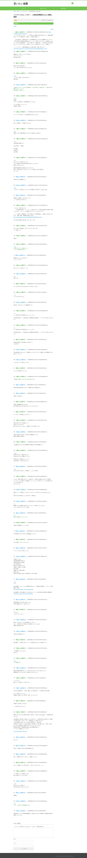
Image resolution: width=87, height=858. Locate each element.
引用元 (52, 29)
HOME (15, 11)
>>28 (15, 581)
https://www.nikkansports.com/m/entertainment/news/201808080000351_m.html (30, 48)
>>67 (15, 276)
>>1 (14, 313)
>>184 (15, 98)
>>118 (15, 660)
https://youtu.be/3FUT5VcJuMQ (20, 731)
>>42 (14, 515)
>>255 (15, 75)
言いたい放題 (21, 3)
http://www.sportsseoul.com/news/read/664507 (23, 593)
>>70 (15, 141)
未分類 (18, 11)
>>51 (15, 160)
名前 (15, 838)
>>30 (15, 469)
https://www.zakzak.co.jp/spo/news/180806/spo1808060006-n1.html (28, 217)
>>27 (15, 294)
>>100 (15, 783)
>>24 (15, 131)
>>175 (15, 453)
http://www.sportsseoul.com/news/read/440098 (23, 589)
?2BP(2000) (48, 32)
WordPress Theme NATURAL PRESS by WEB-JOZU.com (64, 856)
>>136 (15, 246)
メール (15, 843)
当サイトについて (43, 8)
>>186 (15, 187)
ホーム (23, 8)
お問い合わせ (63, 8)
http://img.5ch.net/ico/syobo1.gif (20, 33)
